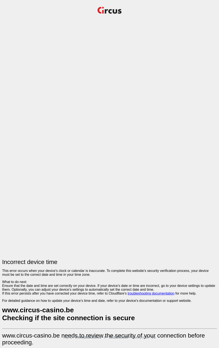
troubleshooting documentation (151, 293)
